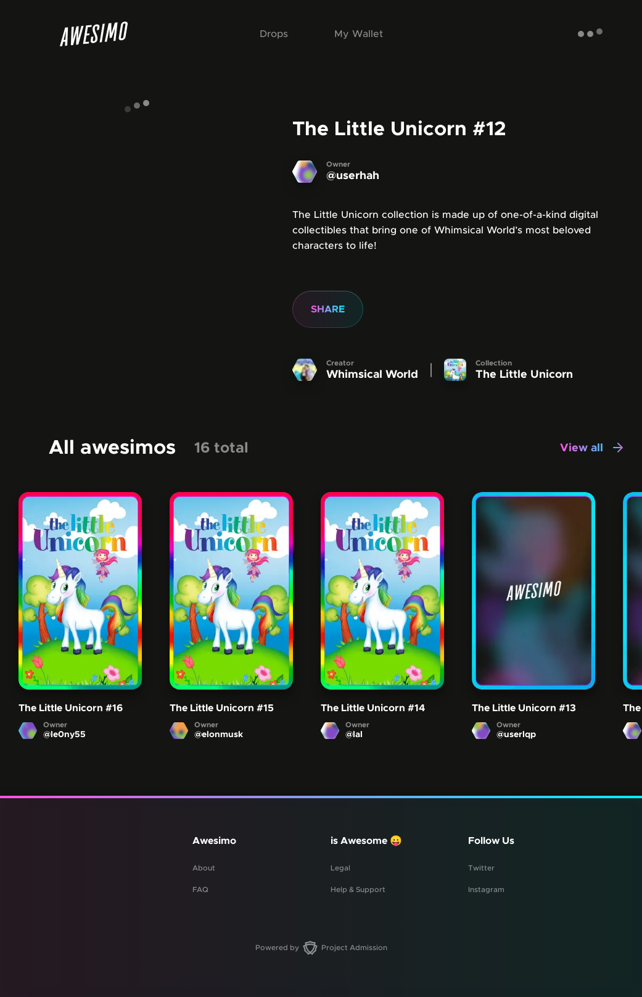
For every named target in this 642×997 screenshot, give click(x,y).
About (203, 868)
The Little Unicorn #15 (222, 709)
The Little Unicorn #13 (524, 709)
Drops (274, 34)
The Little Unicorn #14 (373, 709)
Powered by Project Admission (321, 948)
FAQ (200, 889)
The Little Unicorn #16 (71, 709)
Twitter (481, 868)
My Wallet (358, 34)
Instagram (486, 889)
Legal (340, 868)
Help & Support (358, 889)
